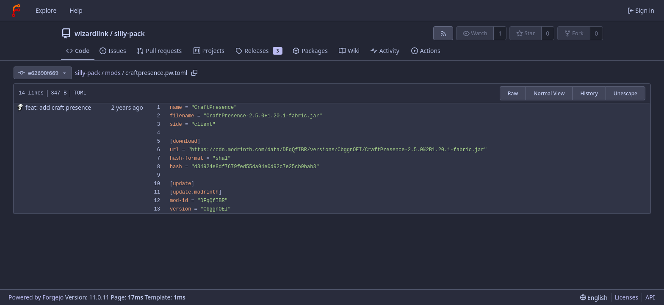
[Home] (16, 10)
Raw (513, 93)
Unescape (625, 93)
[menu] (594, 298)
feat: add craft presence (58, 107)
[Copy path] (194, 73)
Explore (46, 10)
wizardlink (91, 33)
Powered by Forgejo (36, 297)
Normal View (549, 93)
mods (113, 73)
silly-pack (129, 33)
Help (76, 10)
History (589, 93)
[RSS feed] (443, 33)
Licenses (627, 297)
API (650, 297)
